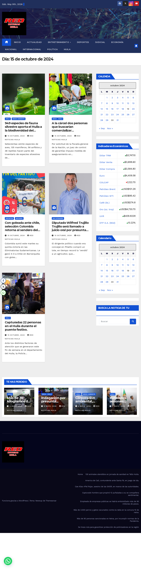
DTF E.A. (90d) (108, 222)
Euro (102, 175)
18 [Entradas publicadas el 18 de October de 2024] (123, 109)
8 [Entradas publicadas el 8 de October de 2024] (107, 103)
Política (52, 49)
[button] (8, 561)
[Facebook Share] (3, 280)
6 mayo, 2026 (16, 406)
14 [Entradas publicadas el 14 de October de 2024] (102, 109)
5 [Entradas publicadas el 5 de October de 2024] (128, 97)
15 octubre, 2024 (16, 136)
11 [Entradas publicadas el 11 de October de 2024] (123, 103)
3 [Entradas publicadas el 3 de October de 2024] (117, 97)
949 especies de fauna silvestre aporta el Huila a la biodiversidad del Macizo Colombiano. (23, 128)
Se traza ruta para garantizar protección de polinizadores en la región (108, 527)
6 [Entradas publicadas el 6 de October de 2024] (133, 97)
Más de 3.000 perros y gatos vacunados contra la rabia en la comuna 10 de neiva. (106, 511)
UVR (102, 216)
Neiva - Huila (57, 119)
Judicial (100, 42)
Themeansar (51, 501)
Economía (117, 42)
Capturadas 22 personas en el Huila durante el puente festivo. (23, 325)
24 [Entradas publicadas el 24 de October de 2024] (117, 114)
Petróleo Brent (108, 189)
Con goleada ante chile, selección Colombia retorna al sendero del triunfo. (22, 228)
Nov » (110, 128)
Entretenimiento (59, 42)
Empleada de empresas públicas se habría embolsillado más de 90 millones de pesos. (109, 502)
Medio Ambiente (19, 119)
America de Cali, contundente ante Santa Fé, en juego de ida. (112, 480)
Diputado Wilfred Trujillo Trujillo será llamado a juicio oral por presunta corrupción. (70, 228)
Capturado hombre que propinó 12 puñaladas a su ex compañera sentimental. (110, 494)
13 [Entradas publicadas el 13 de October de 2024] (133, 103)
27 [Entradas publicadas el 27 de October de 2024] (133, 114)
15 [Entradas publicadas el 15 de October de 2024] (107, 109)
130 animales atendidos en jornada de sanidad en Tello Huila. (112, 474)
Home (80, 474)
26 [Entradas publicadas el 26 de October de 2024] (128, 114)
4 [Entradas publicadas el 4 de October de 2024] (123, 97)
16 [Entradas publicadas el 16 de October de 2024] (112, 109)
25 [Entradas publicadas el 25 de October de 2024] (122, 114)
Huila (67, 49)
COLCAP (104, 182)
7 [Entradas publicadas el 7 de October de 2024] (101, 103)
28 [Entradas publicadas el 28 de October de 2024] (101, 120)
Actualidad (34, 42)
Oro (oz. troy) (107, 209)
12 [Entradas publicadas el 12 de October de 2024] (128, 103)
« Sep (102, 128)
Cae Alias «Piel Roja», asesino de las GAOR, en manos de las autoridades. (107, 487)
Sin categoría (58, 218)
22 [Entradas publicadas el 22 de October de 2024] (107, 114)
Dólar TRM (105, 155)
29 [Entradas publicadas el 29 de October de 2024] (107, 120)
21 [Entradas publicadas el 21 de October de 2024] (102, 114)
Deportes (83, 42)
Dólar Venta (106, 162)
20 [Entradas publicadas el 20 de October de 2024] (133, 109)
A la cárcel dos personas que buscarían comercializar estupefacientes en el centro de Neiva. (69, 130)
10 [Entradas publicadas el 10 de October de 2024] (117, 103)
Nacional (11, 49)
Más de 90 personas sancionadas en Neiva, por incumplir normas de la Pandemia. (108, 520)
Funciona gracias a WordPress (15, 501)
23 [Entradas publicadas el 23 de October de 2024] (112, 114)
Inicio (17, 42)
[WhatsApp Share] (3, 292)
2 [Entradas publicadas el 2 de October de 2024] (112, 97)
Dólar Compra (107, 169)
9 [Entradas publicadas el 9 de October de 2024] (112, 103)
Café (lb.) (105, 202)
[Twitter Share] (3, 286)
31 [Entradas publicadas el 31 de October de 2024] (117, 120)
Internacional (32, 49)
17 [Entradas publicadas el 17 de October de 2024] (117, 109)
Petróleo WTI (107, 195)
